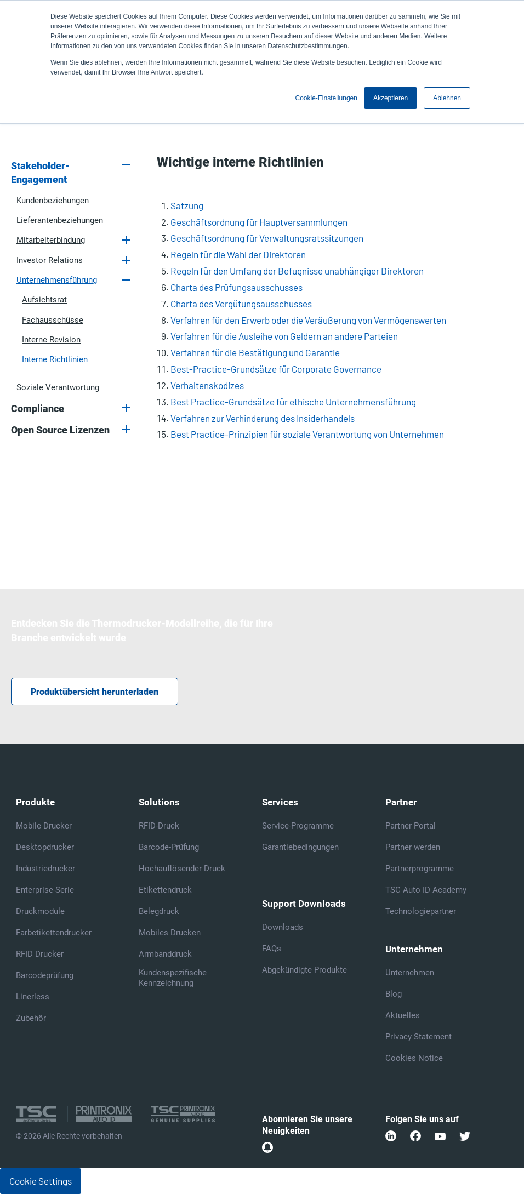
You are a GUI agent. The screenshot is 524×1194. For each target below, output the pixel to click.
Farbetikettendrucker (54, 933)
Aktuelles (402, 1015)
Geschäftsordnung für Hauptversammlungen (259, 221)
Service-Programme (298, 826)
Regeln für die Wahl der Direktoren (238, 254)
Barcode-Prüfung (169, 847)
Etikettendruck (165, 890)
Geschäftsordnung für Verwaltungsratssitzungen (266, 237)
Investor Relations (49, 260)
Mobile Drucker (44, 826)
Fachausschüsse (52, 320)
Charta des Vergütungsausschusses (241, 303)
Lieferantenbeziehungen (59, 220)
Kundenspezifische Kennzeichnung (173, 978)
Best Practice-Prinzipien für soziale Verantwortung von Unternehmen (307, 434)
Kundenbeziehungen (52, 200)
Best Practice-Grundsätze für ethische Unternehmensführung (293, 401)
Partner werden (412, 847)
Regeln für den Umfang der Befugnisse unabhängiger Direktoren (297, 270)
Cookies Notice (414, 1058)
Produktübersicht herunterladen (94, 692)
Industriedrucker (45, 868)
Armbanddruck (165, 954)
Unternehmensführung (56, 280)
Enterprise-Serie (45, 890)
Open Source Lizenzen (60, 430)
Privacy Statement (418, 1037)
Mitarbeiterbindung (50, 240)
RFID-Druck (159, 826)
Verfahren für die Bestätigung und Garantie (255, 352)
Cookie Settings (40, 1180)
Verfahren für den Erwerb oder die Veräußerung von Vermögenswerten (308, 320)
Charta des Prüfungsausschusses (236, 287)
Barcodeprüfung (44, 975)
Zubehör (31, 1018)
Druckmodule (40, 911)
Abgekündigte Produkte (304, 970)
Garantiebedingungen (300, 847)
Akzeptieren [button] (390, 98)
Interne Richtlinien (55, 359)
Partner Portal (410, 826)
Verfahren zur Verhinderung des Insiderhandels (262, 418)
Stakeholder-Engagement (40, 173)
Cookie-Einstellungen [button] (326, 98)
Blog (393, 994)
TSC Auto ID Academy (425, 890)
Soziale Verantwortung (57, 387)
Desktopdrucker (45, 847)
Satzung (186, 205)
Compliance (37, 408)
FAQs (271, 948)
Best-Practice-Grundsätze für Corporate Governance (275, 368)
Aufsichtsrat (44, 300)
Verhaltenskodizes (207, 385)
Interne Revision (51, 340)
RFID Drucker (40, 954)
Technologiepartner (420, 911)
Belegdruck (159, 911)
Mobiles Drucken (170, 933)
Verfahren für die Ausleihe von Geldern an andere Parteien (284, 335)
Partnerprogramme (419, 868)
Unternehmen (409, 973)
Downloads (282, 927)
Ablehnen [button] (447, 98)
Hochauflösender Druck (182, 868)
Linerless (32, 997)
